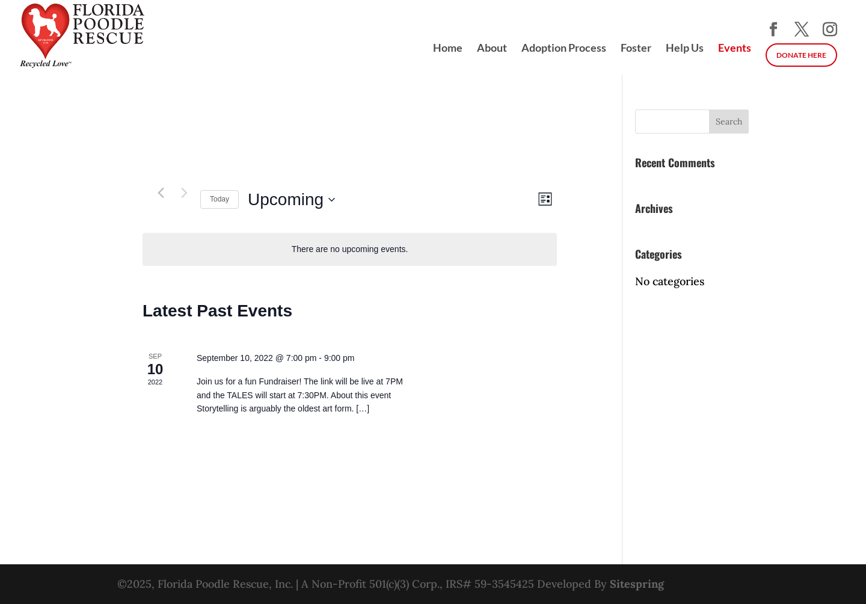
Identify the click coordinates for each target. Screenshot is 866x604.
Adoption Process (563, 48)
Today (219, 199)
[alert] (350, 249)
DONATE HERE (801, 55)
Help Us (685, 48)
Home (447, 48)
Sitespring (637, 584)
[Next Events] (184, 192)
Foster (636, 48)
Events (734, 48)
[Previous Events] (160, 192)
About (492, 48)
